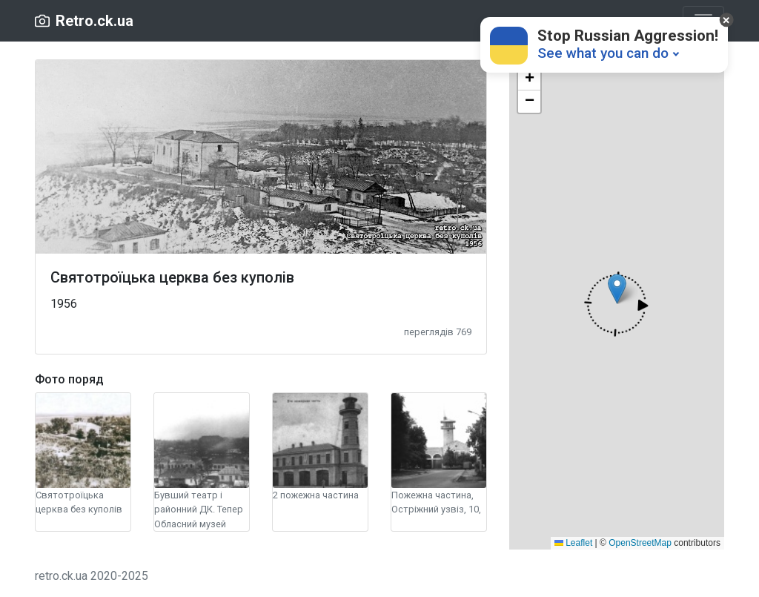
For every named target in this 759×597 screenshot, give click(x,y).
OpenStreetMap (640, 543)
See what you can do (603, 53)
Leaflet (573, 543)
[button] (616, 304)
